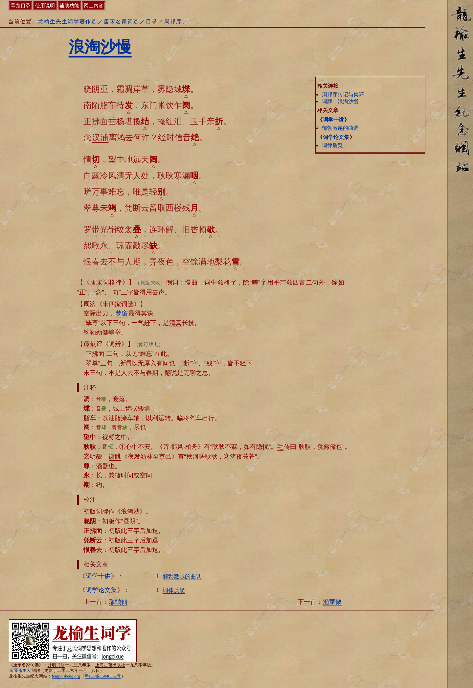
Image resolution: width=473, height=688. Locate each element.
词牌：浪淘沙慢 (340, 101)
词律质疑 (332, 145)
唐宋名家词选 (121, 21)
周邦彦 (173, 21)
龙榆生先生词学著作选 (67, 21)
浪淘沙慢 (100, 47)
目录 (152, 21)
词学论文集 (336, 137)
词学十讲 (333, 120)
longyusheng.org (66, 676)
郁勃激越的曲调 (340, 128)
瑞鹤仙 (118, 601)
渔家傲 (332, 601)
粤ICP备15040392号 (103, 676)
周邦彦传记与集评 (343, 94)
